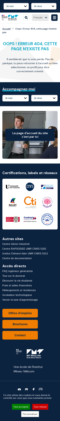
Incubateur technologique (17, 295)
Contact (20, 335)
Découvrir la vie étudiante (17, 280)
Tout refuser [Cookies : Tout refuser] (40, 406)
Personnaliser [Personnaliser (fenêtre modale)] (30, 414)
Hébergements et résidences (19, 290)
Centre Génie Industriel (16, 244)
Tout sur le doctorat (13, 276)
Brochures (20, 324)
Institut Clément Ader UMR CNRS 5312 (25, 253)
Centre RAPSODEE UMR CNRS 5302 (24, 248)
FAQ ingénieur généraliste (17, 271)
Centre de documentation (17, 258)
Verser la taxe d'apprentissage (20, 300)
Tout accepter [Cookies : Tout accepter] (21, 406)
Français (40, 17)
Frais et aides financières (17, 285)
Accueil (6, 28)
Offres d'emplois (20, 313)
